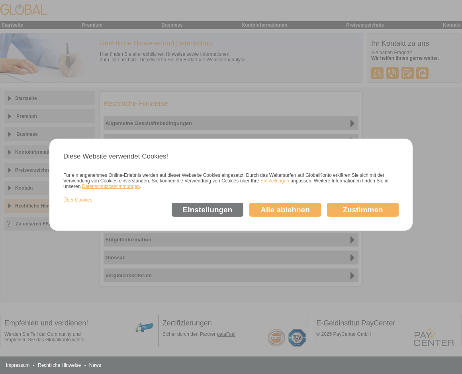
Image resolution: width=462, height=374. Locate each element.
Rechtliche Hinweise (60, 365)
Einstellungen (274, 181)
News (95, 365)
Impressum (18, 365)
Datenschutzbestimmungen (111, 186)
